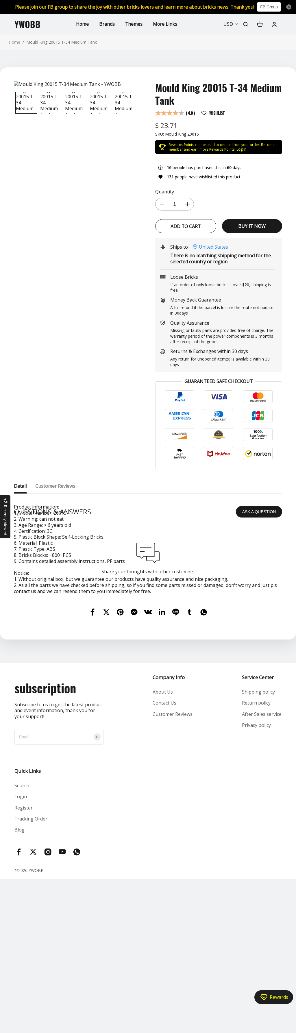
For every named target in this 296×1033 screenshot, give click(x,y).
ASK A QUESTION (259, 622)
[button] (17, 102)
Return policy (256, 813)
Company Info (169, 787)
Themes (134, 24)
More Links (165, 24)
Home (81, 24)
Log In (241, 149)
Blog (19, 940)
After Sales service (262, 824)
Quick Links (27, 881)
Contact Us (164, 813)
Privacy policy (256, 836)
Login (20, 907)
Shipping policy (258, 802)
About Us (163, 802)
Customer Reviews (173, 824)
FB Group (271, 7)
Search (21, 896)
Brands (106, 24)
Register (23, 918)
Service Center (258, 787)
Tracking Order (31, 929)
